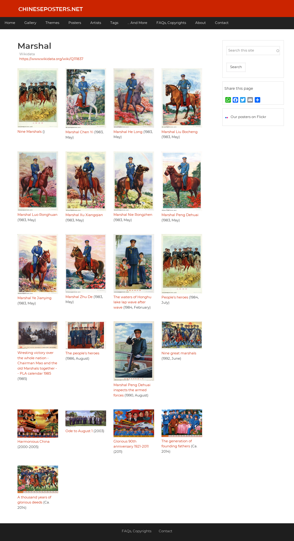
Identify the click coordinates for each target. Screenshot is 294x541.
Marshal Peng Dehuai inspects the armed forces (131, 390)
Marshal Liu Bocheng (179, 132)
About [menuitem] (200, 23)
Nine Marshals (29, 131)
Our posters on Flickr (248, 117)
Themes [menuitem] (52, 23)
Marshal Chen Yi (79, 132)
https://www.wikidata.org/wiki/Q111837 (51, 59)
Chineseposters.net (50, 9)
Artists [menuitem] (95, 23)
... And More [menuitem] (137, 23)
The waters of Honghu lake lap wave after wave (132, 302)
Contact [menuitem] (222, 23)
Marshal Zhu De (79, 297)
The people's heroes (82, 353)
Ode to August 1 (79, 431)
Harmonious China (33, 441)
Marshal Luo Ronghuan (37, 215)
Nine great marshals (178, 353)
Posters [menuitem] (74, 23)
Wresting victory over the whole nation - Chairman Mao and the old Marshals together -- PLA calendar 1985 (37, 363)
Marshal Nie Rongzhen (132, 215)
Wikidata (27, 54)
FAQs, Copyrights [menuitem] (171, 23)
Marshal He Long (127, 132)
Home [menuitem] (10, 23)
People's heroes (174, 297)
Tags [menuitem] (114, 23)
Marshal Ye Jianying (34, 298)
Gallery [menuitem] (30, 23)
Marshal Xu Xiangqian (84, 215)
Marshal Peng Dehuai (179, 215)
